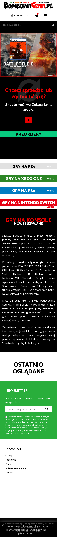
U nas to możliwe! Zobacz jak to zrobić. (28, 100)
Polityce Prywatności (21, 433)
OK (46, 409)
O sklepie (9, 456)
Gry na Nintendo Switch (28, 202)
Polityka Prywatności (15, 468)
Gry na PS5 (23, 166)
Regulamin (10, 460)
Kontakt (9, 473)
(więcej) (50, 167)
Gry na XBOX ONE (24, 178)
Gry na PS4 (23, 190)
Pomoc (9, 464)
